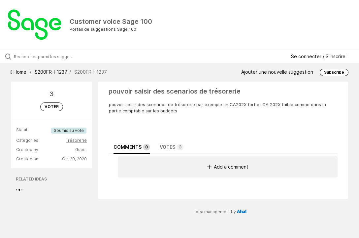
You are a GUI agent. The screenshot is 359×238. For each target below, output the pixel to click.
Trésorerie (76, 140)
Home (19, 72)
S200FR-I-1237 (51, 72)
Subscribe (334, 72)
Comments (132, 147)
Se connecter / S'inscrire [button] (319, 56)
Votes (171, 147)
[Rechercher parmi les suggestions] (44, 56)
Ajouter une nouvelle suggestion (277, 72)
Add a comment (227, 167)
